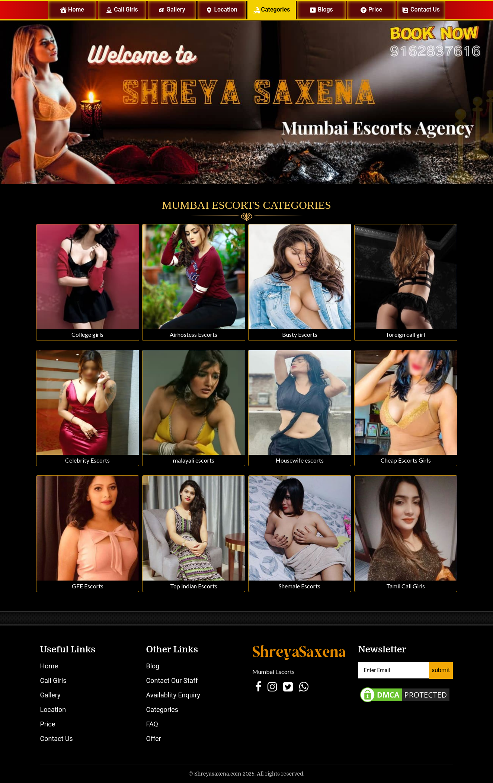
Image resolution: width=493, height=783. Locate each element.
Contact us (421, 9)
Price (371, 9)
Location (221, 9)
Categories (271, 9)
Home (78, 9)
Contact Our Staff (172, 680)
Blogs (321, 9)
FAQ (152, 724)
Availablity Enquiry (173, 695)
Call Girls (122, 9)
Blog (153, 666)
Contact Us (56, 738)
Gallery (171, 9)
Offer (153, 738)
